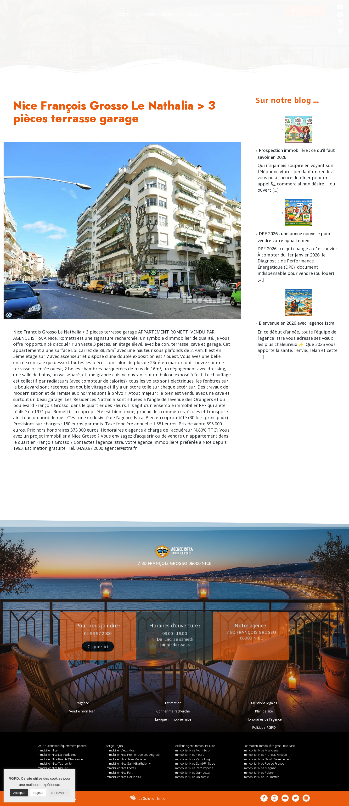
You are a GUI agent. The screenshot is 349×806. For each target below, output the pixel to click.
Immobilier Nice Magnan (259, 768)
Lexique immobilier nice (173, 719)
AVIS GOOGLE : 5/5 (305, 26)
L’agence (82, 703)
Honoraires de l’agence (264, 719)
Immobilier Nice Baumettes (261, 777)
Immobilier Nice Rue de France (263, 763)
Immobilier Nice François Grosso (265, 754)
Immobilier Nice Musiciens (260, 750)
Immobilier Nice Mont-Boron (192, 750)
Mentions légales (264, 703)
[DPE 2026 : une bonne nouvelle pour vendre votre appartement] (296, 212)
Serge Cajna (114, 746)
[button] (305, 10)
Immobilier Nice (47, 750)
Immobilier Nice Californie (191, 777)
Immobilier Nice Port (119, 772)
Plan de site (264, 711)
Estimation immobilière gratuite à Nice (269, 746)
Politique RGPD (264, 727)
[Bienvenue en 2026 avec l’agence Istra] (296, 302)
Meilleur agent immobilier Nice (194, 746)
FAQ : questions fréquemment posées (62, 746)
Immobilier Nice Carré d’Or (123, 777)
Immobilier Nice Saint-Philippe (194, 763)
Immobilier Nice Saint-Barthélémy (128, 763)
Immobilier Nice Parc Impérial (194, 768)
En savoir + (59, 793)
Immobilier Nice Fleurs (189, 754)
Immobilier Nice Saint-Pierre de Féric (267, 759)
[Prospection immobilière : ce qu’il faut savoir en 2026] (296, 129)
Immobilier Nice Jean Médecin (126, 759)
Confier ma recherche (173, 711)
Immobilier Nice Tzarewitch (55, 763)
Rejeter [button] (38, 793)
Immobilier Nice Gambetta (192, 772)
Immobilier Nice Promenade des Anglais (133, 754)
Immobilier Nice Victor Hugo (192, 759)
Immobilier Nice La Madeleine (56, 754)
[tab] (124, 15)
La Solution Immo (152, 798)
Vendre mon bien (82, 711)
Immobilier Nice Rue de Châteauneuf (61, 759)
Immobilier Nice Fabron (259, 772)
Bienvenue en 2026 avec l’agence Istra (296, 323)
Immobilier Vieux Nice (120, 750)
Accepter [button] (19, 793)
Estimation (173, 703)
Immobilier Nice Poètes (121, 768)
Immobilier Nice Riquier (52, 768)
